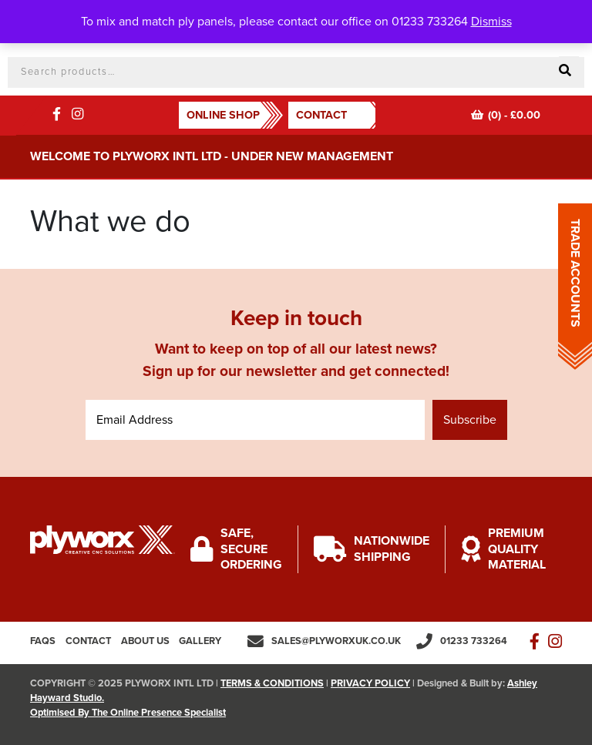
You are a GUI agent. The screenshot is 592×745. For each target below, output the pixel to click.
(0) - (505, 115)
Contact (321, 115)
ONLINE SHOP (223, 115)
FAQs (43, 641)
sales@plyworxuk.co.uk (336, 641)
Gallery (200, 641)
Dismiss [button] (491, 21)
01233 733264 (473, 641)
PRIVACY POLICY (370, 683)
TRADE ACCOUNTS (575, 273)
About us (145, 641)
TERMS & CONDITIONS (272, 683)
